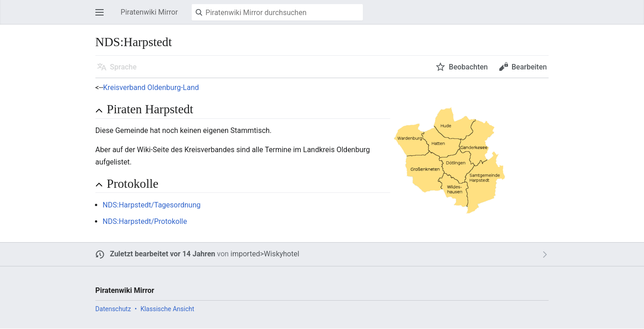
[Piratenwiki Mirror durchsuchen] (277, 12)
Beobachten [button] (468, 67)
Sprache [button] (123, 67)
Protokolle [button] (132, 184)
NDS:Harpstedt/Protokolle (145, 221)
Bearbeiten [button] (529, 67)
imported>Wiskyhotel (264, 253)
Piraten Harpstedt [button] (150, 109)
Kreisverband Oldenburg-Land (151, 87)
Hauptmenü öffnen (102, 16)
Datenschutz (113, 309)
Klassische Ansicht (167, 309)
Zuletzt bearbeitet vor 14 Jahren (162, 253)
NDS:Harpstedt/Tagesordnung (152, 205)
